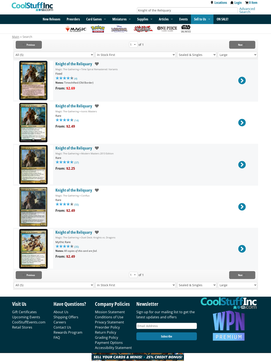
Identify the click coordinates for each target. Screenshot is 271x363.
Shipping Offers (66, 317)
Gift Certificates (24, 312)
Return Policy (105, 332)
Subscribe (166, 336)
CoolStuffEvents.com (28, 322)
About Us (61, 312)
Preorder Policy (107, 327)
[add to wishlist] (95, 63)
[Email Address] (166, 326)
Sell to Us (200, 19)
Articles (164, 19)
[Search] (187, 10)
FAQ (57, 337)
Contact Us (62, 327)
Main (15, 37)
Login (236, 2)
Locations (218, 2)
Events (183, 19)
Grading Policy (106, 337)
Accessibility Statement (113, 347)
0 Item (253, 2)
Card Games (94, 19)
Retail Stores (22, 327)
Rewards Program (68, 332)
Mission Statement (110, 312)
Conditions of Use (109, 317)
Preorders (73, 19)
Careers (60, 322)
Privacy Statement (109, 322)
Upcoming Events (26, 317)
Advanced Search (247, 10)
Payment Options (109, 342)
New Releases (51, 19)
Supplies (142, 19)
